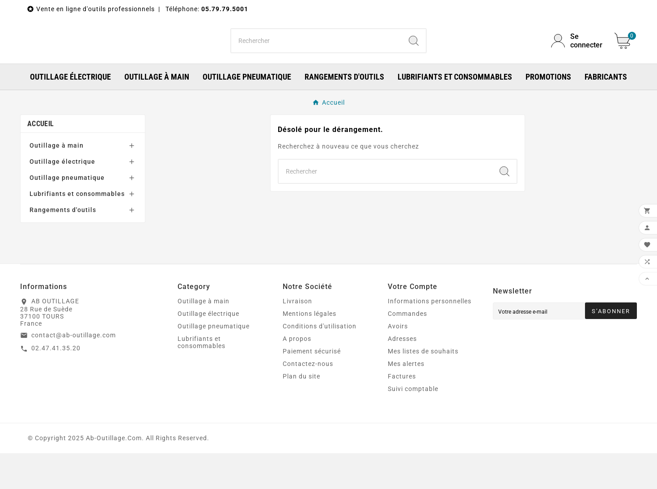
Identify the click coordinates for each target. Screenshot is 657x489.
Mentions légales (309, 349)
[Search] (414, 59)
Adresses (402, 374)
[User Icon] (577, 58)
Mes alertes (406, 399)
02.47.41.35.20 (56, 383)
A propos (297, 374)
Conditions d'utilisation (319, 362)
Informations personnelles (429, 336)
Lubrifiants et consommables (77, 229)
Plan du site (301, 412)
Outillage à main (57, 181)
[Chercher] (316, 58)
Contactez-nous (308, 399)
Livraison (297, 336)
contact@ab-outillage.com (73, 370)
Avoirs (398, 362)
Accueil (40, 159)
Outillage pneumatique (67, 213)
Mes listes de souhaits (423, 387)
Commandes (407, 349)
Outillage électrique (62, 197)
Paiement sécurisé (312, 387)
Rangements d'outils (63, 245)
